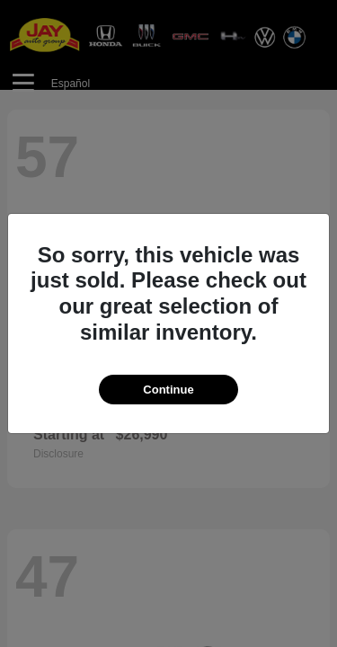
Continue (168, 389)
